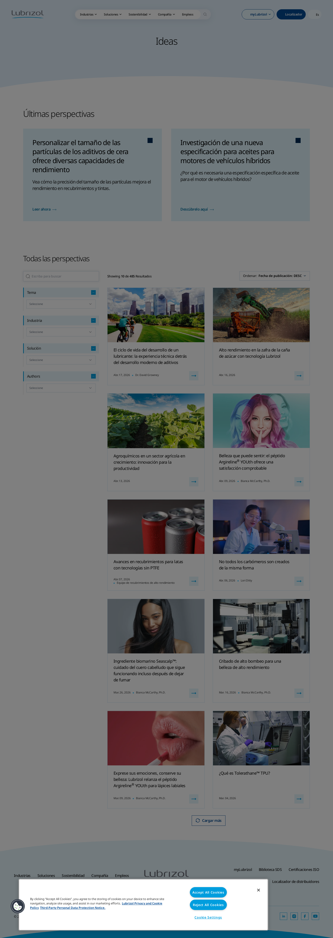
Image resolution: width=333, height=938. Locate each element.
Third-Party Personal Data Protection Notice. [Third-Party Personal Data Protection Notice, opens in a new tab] (72, 908)
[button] (17, 906)
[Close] (258, 890)
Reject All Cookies (208, 905)
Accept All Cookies (208, 892)
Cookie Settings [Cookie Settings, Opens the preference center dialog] (208, 917)
